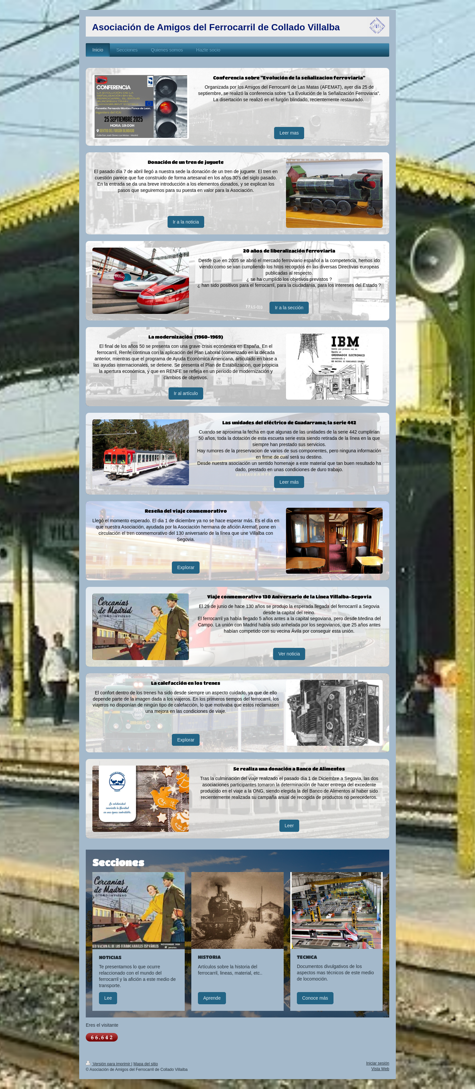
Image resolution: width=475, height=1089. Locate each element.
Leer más (289, 482)
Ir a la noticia (186, 222)
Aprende (212, 998)
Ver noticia (289, 653)
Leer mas (289, 133)
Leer (289, 825)
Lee (108, 998)
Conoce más (315, 998)
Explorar (185, 567)
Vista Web (380, 1069)
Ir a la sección (289, 307)
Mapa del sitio (146, 1064)
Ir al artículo (186, 393)
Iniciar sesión (377, 1063)
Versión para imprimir (108, 1064)
